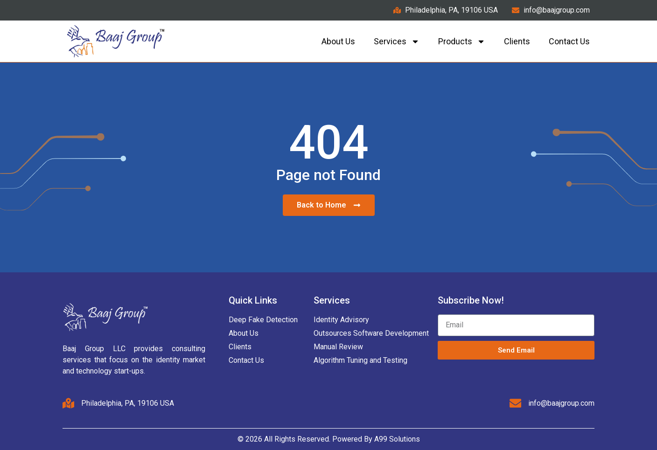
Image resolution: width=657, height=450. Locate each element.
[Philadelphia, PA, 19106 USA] (69, 403)
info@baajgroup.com (561, 403)
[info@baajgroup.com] (515, 403)
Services (396, 41)
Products (461, 41)
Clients (517, 41)
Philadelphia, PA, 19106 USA (128, 403)
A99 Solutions (397, 439)
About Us (338, 41)
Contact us (569, 41)
